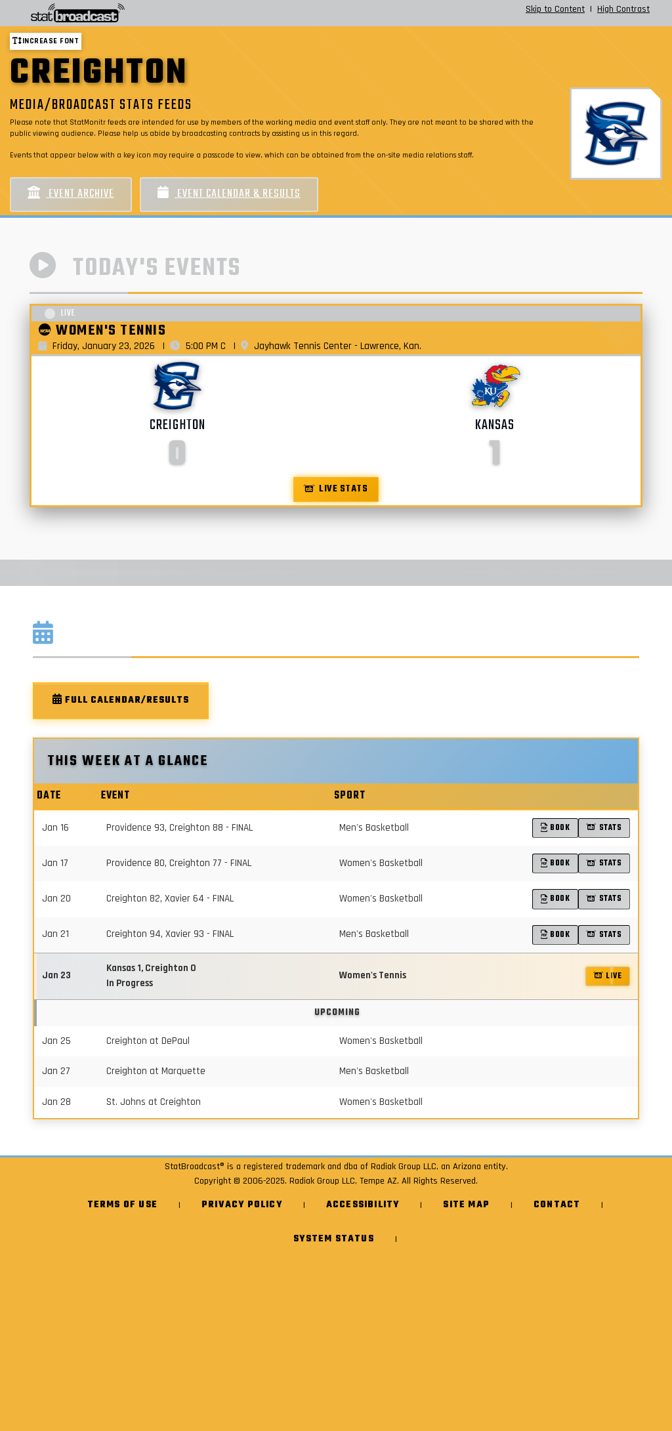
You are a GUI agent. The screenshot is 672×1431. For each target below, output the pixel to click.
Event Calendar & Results (229, 194)
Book (555, 827)
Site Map (466, 1205)
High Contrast (623, 9)
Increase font (45, 41)
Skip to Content (555, 9)
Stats (604, 827)
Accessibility (363, 1205)
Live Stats (336, 489)
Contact (557, 1205)
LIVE (608, 976)
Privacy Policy (241, 1205)
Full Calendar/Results (120, 700)
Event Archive (71, 194)
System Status (333, 1239)
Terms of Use (122, 1205)
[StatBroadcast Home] (118, 13)
